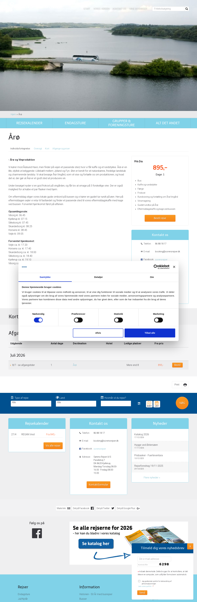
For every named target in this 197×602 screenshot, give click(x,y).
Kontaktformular (160, 227)
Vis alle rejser (53, 377)
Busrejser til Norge (28, 544)
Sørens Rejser (152, 519)
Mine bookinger (138, 8)
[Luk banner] (163, 267)
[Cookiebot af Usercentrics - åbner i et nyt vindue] (145, 267)
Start (86, 8)
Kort (47, 81)
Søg (182, 335)
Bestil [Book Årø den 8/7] (177, 297)
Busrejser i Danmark (28, 549)
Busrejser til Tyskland (29, 535)
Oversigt (38, 81)
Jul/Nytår (23, 531)
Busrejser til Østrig (27, 540)
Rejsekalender (37, 355)
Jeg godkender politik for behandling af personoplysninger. (155, 584)
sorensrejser (161, 191)
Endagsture (24, 526)
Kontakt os (119, 8)
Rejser (23, 519)
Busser (83, 531)
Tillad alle (142, 333)
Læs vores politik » (145, 586)
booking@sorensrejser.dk (167, 183)
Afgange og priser (61, 81)
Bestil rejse (160, 150)
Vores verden (101, 8)
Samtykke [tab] (52, 277)
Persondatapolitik (150, 535)
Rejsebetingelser (150, 531)
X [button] (190, 546)
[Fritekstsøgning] (168, 8)
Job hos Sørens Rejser (91, 535)
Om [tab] (145, 277)
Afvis (98, 333)
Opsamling (85, 540)
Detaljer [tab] (98, 277)
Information (89, 519)
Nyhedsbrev (147, 540)
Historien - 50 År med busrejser (95, 526)
